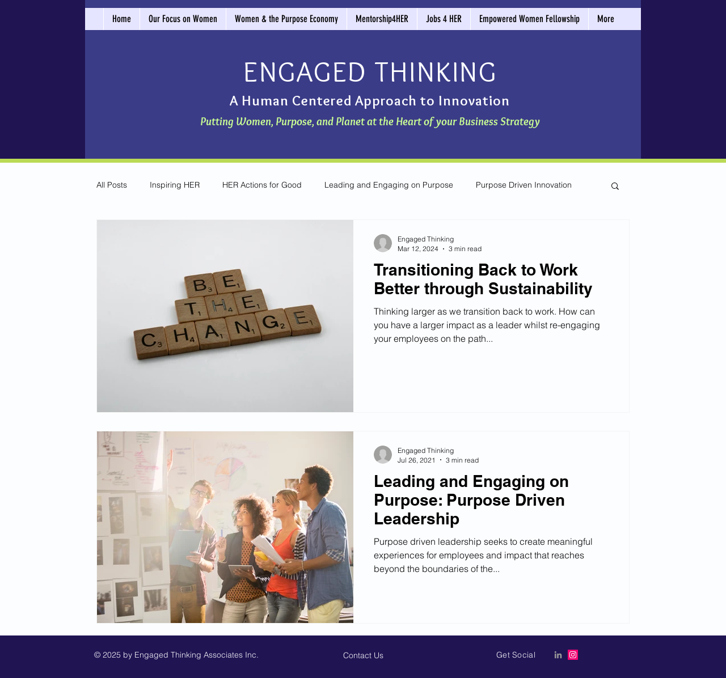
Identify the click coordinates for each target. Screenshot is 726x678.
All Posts (111, 185)
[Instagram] (573, 655)
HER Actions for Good (262, 185)
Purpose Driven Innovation (524, 185)
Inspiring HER (175, 185)
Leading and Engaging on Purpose (388, 185)
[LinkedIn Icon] (558, 655)
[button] (615, 187)
